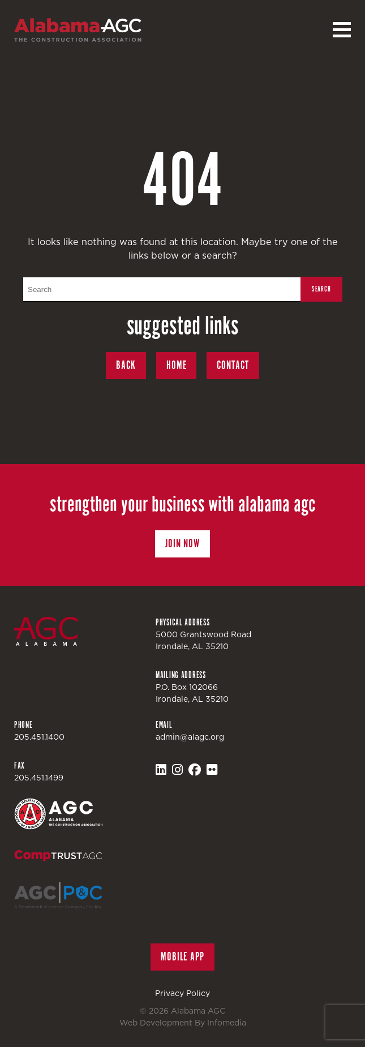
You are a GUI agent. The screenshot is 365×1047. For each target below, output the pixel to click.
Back (126, 365)
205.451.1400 (39, 737)
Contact (232, 365)
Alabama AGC (77, 30)
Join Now (182, 544)
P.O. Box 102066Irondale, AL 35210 (192, 693)
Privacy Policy (182, 993)
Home (176, 365)
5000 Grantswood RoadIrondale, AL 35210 (203, 640)
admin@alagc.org (190, 737)
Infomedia (226, 1022)
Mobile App (182, 957)
